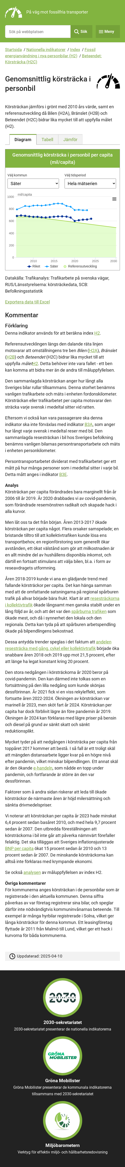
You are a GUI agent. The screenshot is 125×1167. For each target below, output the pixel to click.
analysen (32, 872)
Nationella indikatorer (46, 49)
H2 (97, 333)
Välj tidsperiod (75, 175)
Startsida (13, 49)
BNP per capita (19, 848)
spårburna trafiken (89, 611)
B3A (89, 424)
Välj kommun (17, 175)
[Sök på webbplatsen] (38, 31)
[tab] (23, 139)
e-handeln (42, 768)
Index (75, 49)
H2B (11, 357)
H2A (93, 350)
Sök (84, 31)
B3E (63, 474)
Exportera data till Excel (27, 301)
